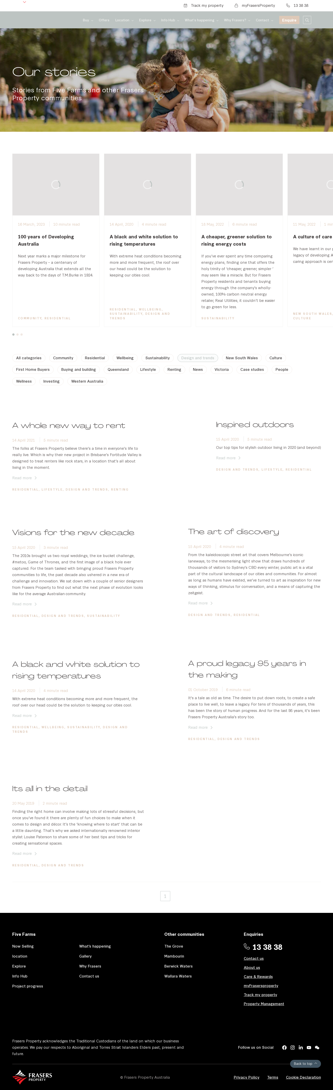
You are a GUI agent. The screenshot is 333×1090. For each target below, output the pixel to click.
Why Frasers (90, 965)
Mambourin (174, 955)
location (19, 955)
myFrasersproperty (261, 985)
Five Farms (24, 934)
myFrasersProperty (255, 5)
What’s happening (95, 945)
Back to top (305, 1063)
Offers (104, 19)
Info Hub (19, 975)
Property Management (264, 1003)
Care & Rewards (258, 976)
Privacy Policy (246, 1077)
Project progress (27, 985)
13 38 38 (297, 5)
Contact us (89, 975)
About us (252, 967)
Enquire (289, 19)
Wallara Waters (178, 975)
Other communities (184, 934)
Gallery (85, 955)
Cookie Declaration (303, 1077)
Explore (19, 965)
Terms (272, 1077)
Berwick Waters (178, 965)
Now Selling (23, 945)
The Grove (173, 945)
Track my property (203, 5)
